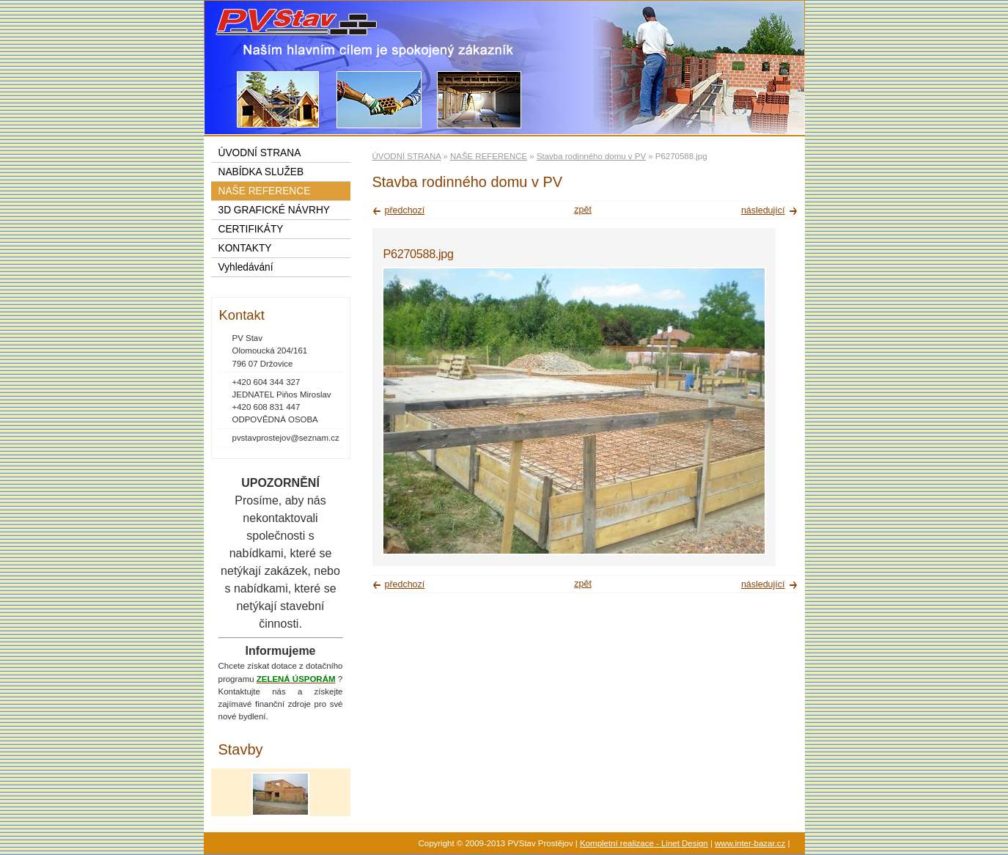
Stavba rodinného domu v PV (591, 156)
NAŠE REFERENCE (488, 156)
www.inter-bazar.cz (750, 843)
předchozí (405, 210)
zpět (583, 210)
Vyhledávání (245, 267)
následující (763, 210)
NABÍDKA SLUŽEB (261, 171)
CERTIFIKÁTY (251, 229)
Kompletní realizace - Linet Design (644, 843)
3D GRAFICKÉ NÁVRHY (274, 210)
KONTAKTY (245, 248)
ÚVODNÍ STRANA (406, 156)
